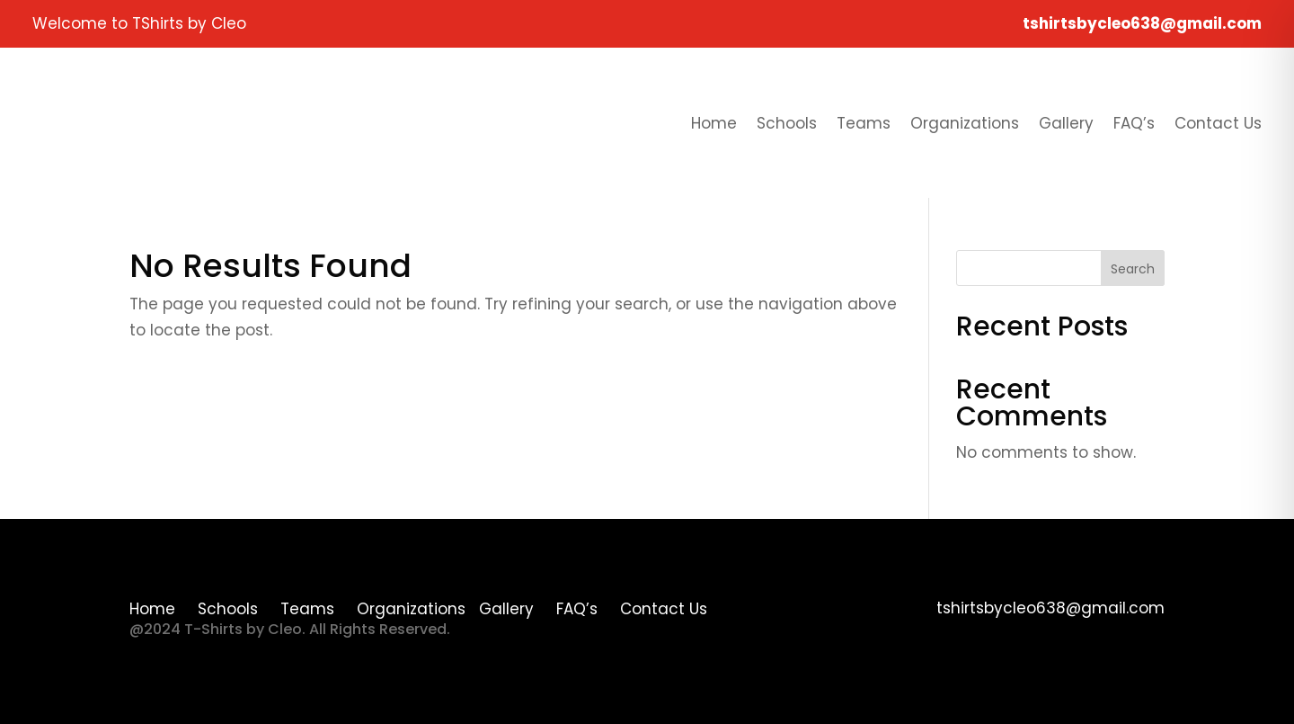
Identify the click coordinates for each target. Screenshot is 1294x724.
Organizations (964, 123)
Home (714, 123)
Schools (787, 123)
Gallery (1066, 123)
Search (1133, 269)
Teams (864, 123)
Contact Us (1218, 123)
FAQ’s (1134, 123)
